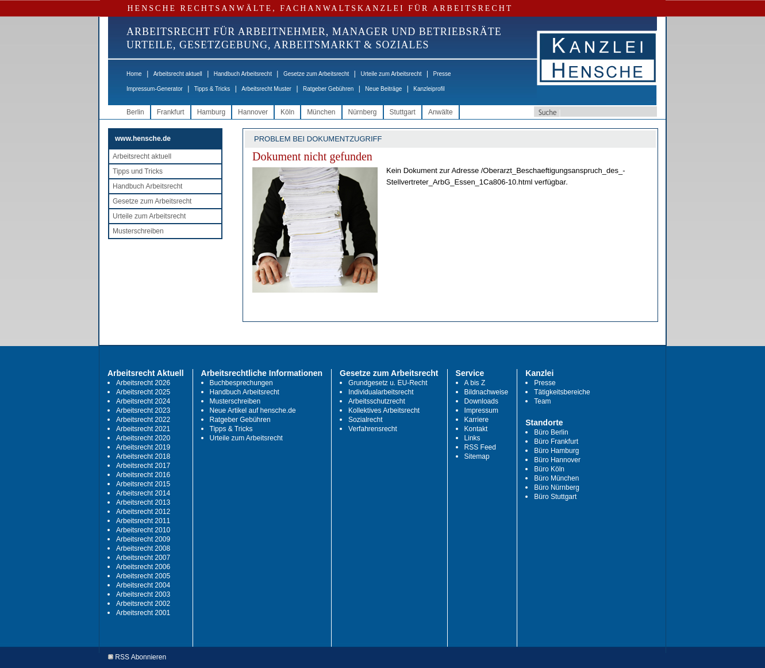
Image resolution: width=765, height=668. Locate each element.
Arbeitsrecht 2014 (143, 493)
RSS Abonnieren (137, 657)
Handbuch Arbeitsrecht (243, 74)
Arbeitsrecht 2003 (143, 594)
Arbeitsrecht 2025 (143, 392)
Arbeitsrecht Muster (266, 89)
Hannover (253, 112)
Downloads (481, 401)
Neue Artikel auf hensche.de (253, 410)
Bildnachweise (486, 392)
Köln (287, 112)
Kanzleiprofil (428, 89)
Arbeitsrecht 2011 (143, 521)
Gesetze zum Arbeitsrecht (316, 74)
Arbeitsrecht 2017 (143, 466)
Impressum (481, 410)
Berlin (135, 112)
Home (134, 74)
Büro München (556, 478)
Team (542, 401)
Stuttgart (403, 112)
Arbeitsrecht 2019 (143, 447)
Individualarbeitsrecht (380, 392)
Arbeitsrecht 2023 (143, 410)
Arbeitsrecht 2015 (143, 484)
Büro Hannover (557, 460)
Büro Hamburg (556, 451)
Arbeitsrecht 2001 (143, 613)
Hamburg (211, 112)
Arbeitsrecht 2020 (143, 438)
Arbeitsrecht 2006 (143, 567)
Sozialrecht (365, 420)
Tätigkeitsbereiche (562, 392)
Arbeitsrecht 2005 (143, 576)
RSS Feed (480, 447)
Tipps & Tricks (212, 89)
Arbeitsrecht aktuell (177, 74)
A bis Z (475, 383)
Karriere (476, 420)
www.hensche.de (143, 139)
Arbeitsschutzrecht (376, 401)
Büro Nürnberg (556, 487)
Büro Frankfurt (556, 441)
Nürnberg (362, 112)
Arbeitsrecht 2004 (143, 585)
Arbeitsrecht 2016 (143, 475)
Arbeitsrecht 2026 (143, 383)
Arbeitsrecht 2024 (143, 401)
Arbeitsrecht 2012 (143, 512)
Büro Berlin (551, 432)
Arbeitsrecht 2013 (143, 502)
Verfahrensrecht (372, 429)
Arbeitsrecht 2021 (143, 429)
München (321, 112)
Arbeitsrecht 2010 (143, 530)
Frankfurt (170, 112)
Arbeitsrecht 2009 (143, 539)
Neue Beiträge (383, 89)
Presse (442, 74)
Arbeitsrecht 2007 (143, 558)
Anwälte (440, 112)
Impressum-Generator (154, 89)
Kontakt (476, 429)
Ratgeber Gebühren (328, 89)
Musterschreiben (138, 231)
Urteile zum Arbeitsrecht (390, 74)
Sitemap (477, 456)
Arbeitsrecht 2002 (143, 604)
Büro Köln (549, 469)
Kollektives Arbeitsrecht (384, 410)
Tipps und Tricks (138, 171)
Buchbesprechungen (241, 383)
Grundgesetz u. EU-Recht (387, 383)
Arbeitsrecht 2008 (143, 548)
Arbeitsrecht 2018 (143, 456)
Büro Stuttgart (555, 497)
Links (472, 438)
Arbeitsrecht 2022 (143, 420)
